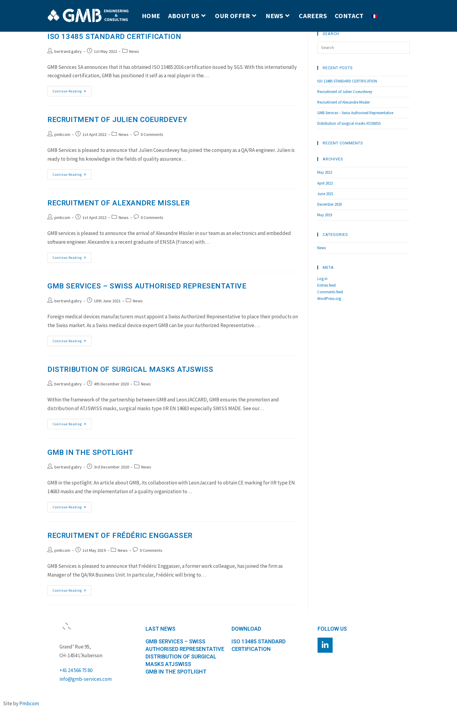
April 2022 (325, 183)
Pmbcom (29, 703)
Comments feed (330, 291)
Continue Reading (72, 89)
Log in (322, 278)
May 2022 (324, 172)
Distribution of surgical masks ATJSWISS (130, 369)
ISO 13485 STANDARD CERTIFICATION (114, 36)
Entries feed (326, 285)
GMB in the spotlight (90, 452)
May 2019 (324, 214)
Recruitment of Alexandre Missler (118, 203)
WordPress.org (329, 298)
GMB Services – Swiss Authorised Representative (147, 286)
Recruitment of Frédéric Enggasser (120, 535)
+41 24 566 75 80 (75, 670)
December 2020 (329, 204)
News (134, 51)
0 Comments (152, 134)
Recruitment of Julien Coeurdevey (117, 119)
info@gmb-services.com (85, 679)
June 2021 (325, 193)
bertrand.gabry (68, 51)
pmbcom (62, 134)
